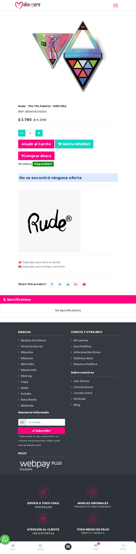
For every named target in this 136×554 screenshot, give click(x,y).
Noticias (80, 398)
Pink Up (26, 376)
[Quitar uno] (21, 133)
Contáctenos (83, 387)
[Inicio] (13, 545)
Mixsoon (27, 358)
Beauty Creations (33, 340)
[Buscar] (40, 545)
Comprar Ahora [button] (36, 156)
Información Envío (87, 352)
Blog (77, 404)
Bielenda (27, 405)
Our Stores (81, 381)
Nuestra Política (85, 364)
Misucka (27, 352)
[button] (74, 144)
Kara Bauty (29, 399)
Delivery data (83, 358)
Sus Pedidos (82, 346)
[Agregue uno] (39, 133)
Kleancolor (29, 370)
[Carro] (95, 545)
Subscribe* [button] (41, 430)
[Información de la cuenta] (123, 545)
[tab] (68, 299)
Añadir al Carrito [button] (36, 144)
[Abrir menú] (68, 546)
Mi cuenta (81, 340)
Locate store (83, 393)
